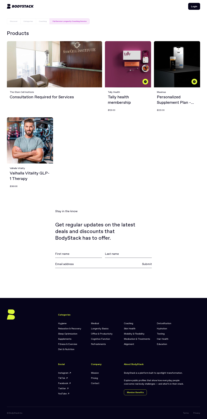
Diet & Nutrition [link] (66, 349)
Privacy (196, 413)
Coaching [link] (128, 323)
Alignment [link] (129, 344)
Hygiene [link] (62, 323)
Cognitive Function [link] (100, 338)
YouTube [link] (64, 393)
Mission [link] (95, 372)
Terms (186, 413)
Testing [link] (161, 333)
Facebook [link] (64, 383)
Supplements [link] (64, 338)
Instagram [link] (64, 373)
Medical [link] (95, 323)
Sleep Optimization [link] (67, 333)
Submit (147, 264)
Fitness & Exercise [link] (67, 344)
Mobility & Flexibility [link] (134, 333)
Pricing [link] (94, 378)
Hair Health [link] (162, 338)
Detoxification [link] (164, 323)
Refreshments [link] (98, 344)
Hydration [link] (162, 328)
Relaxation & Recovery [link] (69, 328)
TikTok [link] (63, 378)
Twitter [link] (63, 388)
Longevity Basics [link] (100, 328)
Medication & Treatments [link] (137, 338)
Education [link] (162, 344)
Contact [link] (95, 383)
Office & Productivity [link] (102, 333)
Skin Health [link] (129, 328)
